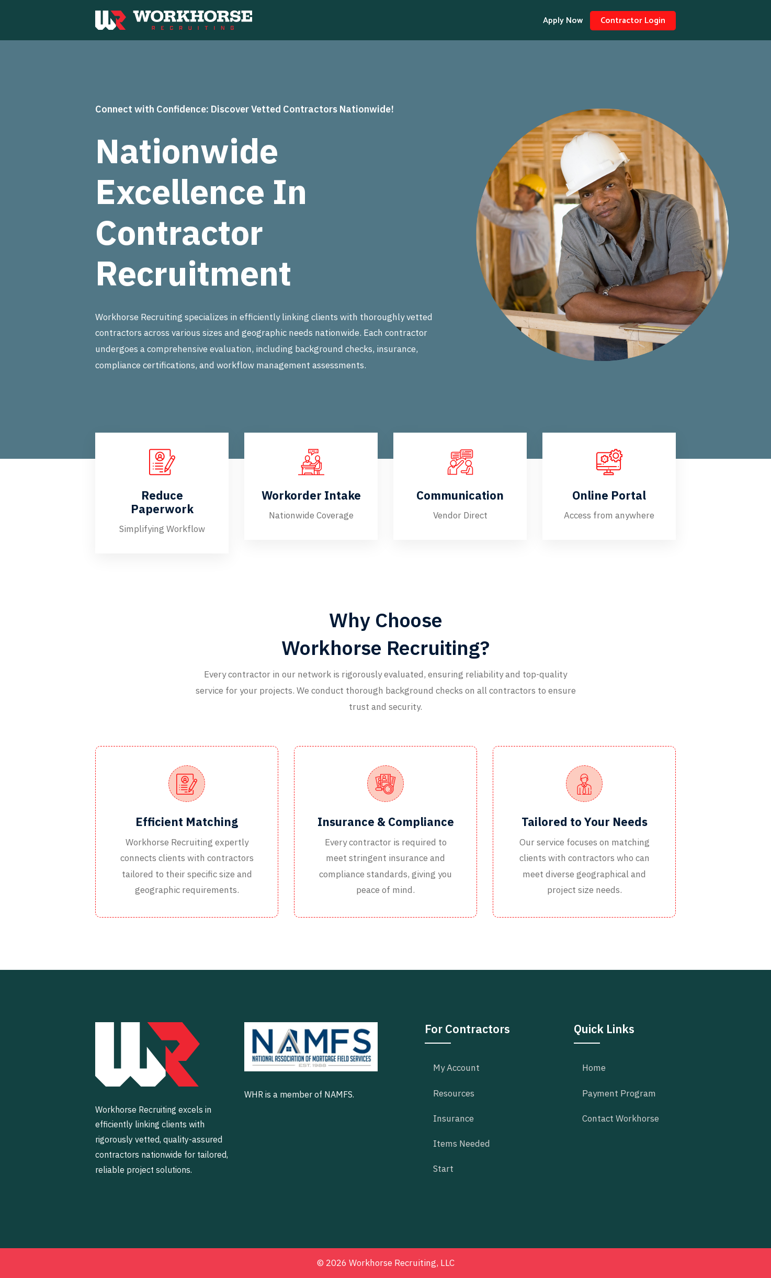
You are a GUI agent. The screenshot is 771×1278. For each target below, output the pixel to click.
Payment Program (619, 1093)
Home (594, 1067)
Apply (563, 21)
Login (632, 21)
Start (443, 1168)
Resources (453, 1093)
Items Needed (461, 1143)
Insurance (453, 1118)
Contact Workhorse (620, 1118)
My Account (456, 1067)
